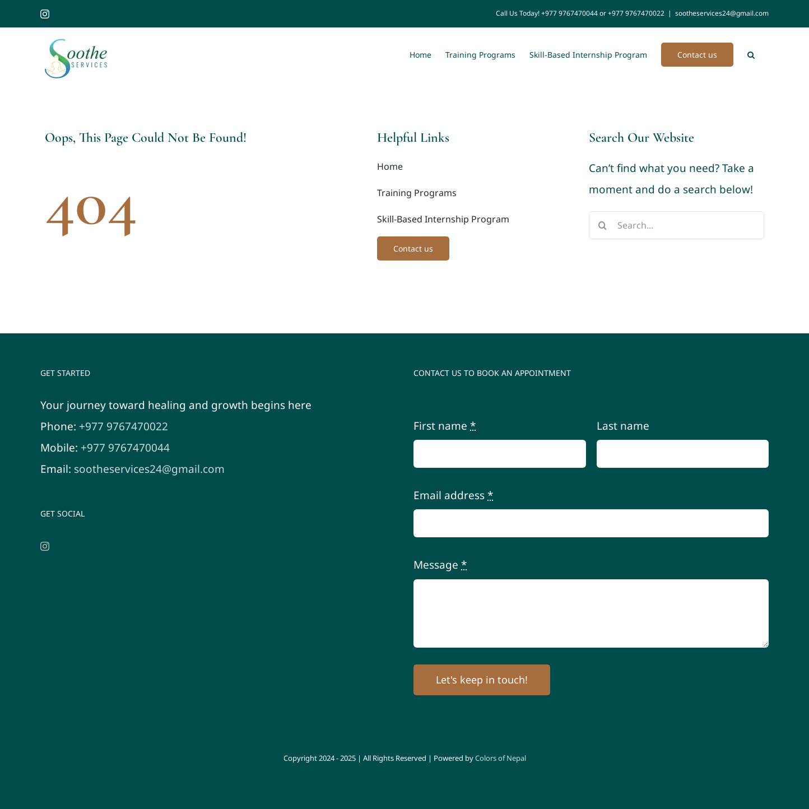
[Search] (603, 225)
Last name (623, 426)
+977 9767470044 (125, 447)
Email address (453, 495)
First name (444, 426)
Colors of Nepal (500, 758)
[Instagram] (44, 546)
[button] (751, 53)
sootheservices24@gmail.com (722, 13)
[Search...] (676, 225)
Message (440, 564)
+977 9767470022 (123, 426)
